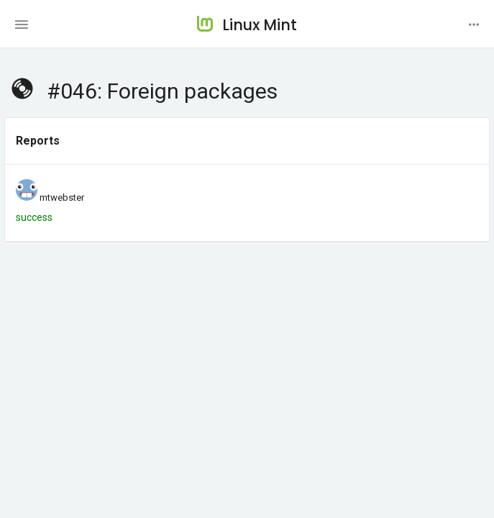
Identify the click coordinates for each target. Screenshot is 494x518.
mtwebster (62, 197)
